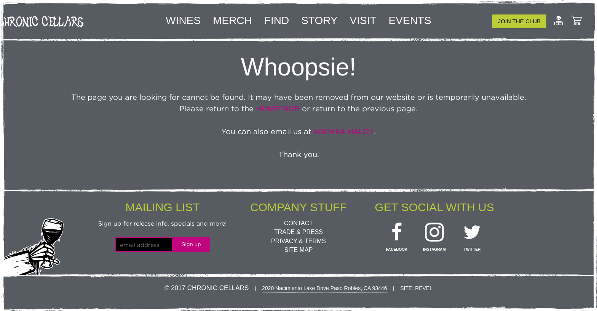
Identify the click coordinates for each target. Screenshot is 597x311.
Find (276, 20)
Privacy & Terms (298, 241)
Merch (232, 20)
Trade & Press (298, 232)
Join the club (519, 21)
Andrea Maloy (344, 131)
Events (410, 20)
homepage (277, 108)
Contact (298, 223)
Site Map (298, 250)
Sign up (191, 244)
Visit (363, 20)
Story (319, 20)
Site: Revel (416, 288)
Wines (183, 20)
